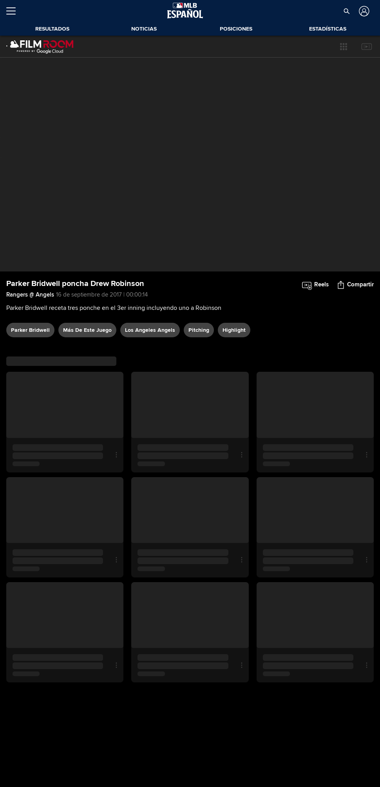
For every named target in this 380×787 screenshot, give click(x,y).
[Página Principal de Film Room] (40, 46)
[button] (346, 11)
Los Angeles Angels (150, 330)
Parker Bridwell (30, 330)
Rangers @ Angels (30, 294)
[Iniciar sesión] (363, 11)
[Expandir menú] (14, 10)
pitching (198, 330)
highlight (234, 330)
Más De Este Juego (87, 330)
